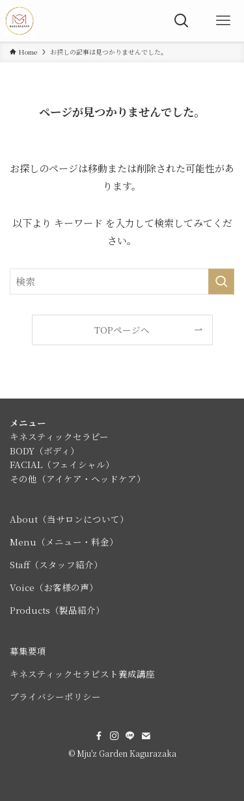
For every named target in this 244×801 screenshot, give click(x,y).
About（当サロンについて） (69, 518)
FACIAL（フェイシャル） (62, 464)
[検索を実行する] (221, 282)
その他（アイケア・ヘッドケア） (78, 478)
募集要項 (28, 650)
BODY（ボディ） (44, 450)
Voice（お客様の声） (54, 587)
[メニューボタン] (223, 21)
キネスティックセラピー (59, 436)
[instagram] (114, 736)
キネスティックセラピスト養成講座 (82, 673)
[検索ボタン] (181, 21)
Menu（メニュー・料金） (64, 541)
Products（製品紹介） (57, 609)
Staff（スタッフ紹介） (56, 564)
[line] (130, 736)
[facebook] (99, 736)
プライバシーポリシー (55, 696)
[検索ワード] (122, 282)
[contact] (146, 736)
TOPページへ (122, 329)
